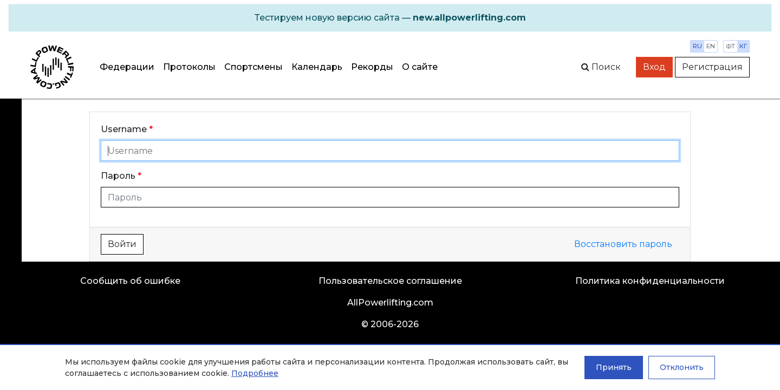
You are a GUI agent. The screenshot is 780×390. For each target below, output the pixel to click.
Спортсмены (253, 67)
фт (730, 46)
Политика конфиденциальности (650, 281)
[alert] (390, 17)
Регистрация (712, 67)
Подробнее (254, 373)
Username (124, 129)
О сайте (420, 67)
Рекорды (372, 67)
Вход (654, 67)
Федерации (127, 67)
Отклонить (682, 367)
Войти (122, 244)
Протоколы (189, 67)
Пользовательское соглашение (390, 281)
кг (743, 46)
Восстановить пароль (623, 244)
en (710, 46)
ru (697, 46)
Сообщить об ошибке (130, 281)
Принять (614, 367)
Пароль (118, 176)
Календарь (316, 67)
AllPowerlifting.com (390, 302)
